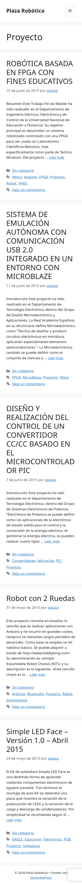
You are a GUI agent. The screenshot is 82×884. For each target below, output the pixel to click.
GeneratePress (41, 877)
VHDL (23, 183)
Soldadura (31, 845)
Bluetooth (35, 693)
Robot (11, 183)
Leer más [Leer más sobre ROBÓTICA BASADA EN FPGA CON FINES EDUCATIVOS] (56, 157)
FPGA (43, 176)
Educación (33, 839)
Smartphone (16, 700)
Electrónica (53, 839)
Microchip (46, 560)
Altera (17, 176)
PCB (67, 839)
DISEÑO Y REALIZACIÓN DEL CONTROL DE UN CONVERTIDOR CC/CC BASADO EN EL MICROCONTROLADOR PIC (40, 439)
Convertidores (24, 560)
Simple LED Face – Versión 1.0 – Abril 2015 (37, 740)
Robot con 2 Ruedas (40, 598)
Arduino (30, 176)
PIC (59, 560)
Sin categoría (23, 170)
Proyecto (57, 176)
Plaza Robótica (25, 10)
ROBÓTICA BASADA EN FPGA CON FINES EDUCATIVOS (39, 72)
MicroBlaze (32, 377)
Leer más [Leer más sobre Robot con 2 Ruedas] (37, 674)
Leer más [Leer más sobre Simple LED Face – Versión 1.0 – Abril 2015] (14, 819)
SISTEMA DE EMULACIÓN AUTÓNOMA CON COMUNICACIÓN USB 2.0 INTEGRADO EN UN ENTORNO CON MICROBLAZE (39, 245)
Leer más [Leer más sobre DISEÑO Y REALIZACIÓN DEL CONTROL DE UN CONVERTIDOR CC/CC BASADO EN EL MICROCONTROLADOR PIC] (52, 541)
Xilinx (64, 377)
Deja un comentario (28, 189)
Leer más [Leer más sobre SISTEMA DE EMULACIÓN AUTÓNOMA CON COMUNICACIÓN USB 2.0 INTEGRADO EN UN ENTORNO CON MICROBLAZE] (55, 357)
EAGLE (17, 839)
